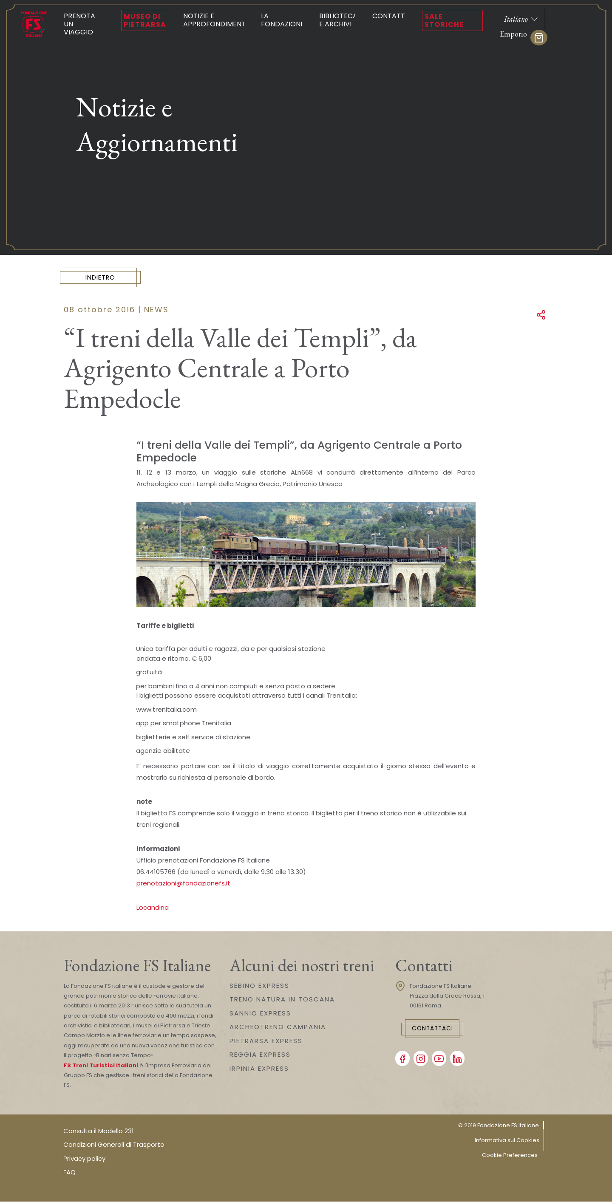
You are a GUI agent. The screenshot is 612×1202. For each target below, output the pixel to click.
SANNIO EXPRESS (260, 1013)
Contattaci (436, 1029)
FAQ (69, 1172)
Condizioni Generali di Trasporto (113, 1145)
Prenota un (84, 24)
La (282, 20)
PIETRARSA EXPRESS (266, 1041)
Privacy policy (84, 1158)
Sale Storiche (444, 20)
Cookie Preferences (510, 1155)
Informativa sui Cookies (507, 1141)
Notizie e (215, 20)
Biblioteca (338, 20)
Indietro (105, 277)
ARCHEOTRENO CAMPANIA (278, 1027)
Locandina (152, 907)
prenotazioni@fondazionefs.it (183, 883)
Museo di (145, 20)
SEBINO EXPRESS (259, 985)
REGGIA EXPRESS (260, 1054)
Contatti (389, 16)
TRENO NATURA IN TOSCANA (282, 999)
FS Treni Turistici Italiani (101, 1066)
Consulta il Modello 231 (98, 1131)
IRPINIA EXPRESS (259, 1068)
